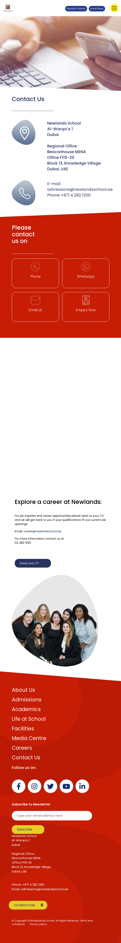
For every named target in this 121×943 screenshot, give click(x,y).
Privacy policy (38, 924)
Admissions (27, 699)
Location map (28, 905)
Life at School (29, 718)
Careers (22, 747)
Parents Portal (76, 8)
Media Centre (29, 738)
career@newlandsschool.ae (42, 531)
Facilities (23, 728)
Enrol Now (96, 8)
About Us (23, 690)
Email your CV (29, 563)
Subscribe (24, 829)
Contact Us (26, 757)
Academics (26, 709)
